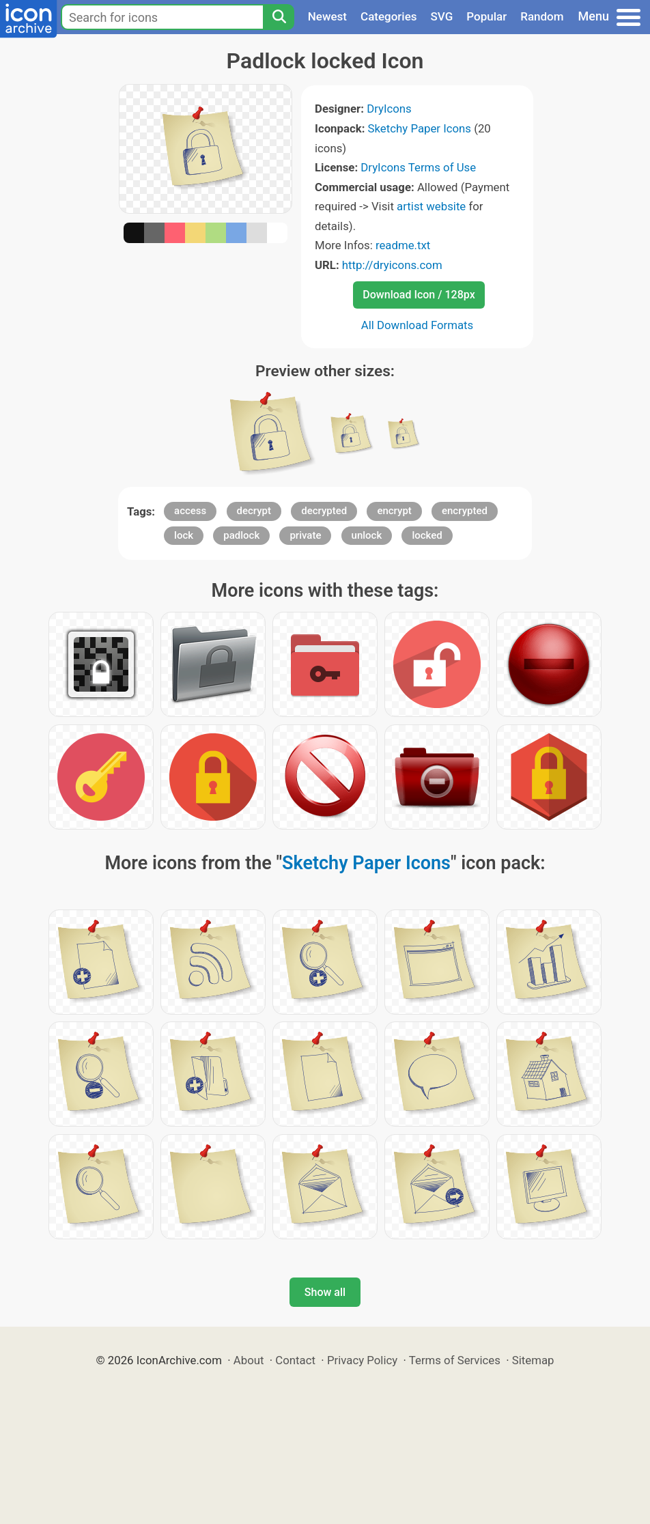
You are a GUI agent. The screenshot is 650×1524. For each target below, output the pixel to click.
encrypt (394, 511)
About (249, 1360)
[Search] (278, 17)
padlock (241, 535)
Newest (327, 16)
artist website (431, 206)
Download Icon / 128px (419, 294)
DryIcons (389, 108)
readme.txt (403, 245)
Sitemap (533, 1360)
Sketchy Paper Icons (419, 128)
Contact (295, 1360)
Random (541, 16)
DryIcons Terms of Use (418, 167)
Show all (325, 1292)
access (190, 511)
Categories (389, 16)
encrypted (465, 511)
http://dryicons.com (392, 265)
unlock (367, 535)
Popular (486, 16)
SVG (442, 16)
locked (427, 535)
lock (183, 535)
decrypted (324, 511)
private (305, 535)
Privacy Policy (362, 1360)
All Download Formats (417, 325)
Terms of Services (454, 1360)
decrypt (254, 511)
